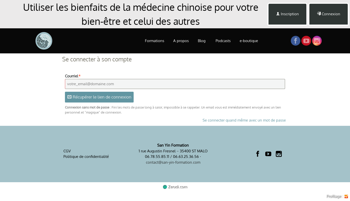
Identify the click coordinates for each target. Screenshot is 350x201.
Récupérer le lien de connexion (99, 96)
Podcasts (223, 40)
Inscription (287, 14)
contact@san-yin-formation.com (173, 162)
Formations (154, 40)
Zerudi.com (175, 186)
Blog (202, 40)
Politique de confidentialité (86, 156)
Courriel (73, 76)
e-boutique (249, 40)
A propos (181, 40)
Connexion (328, 14)
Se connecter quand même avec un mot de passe (244, 120)
